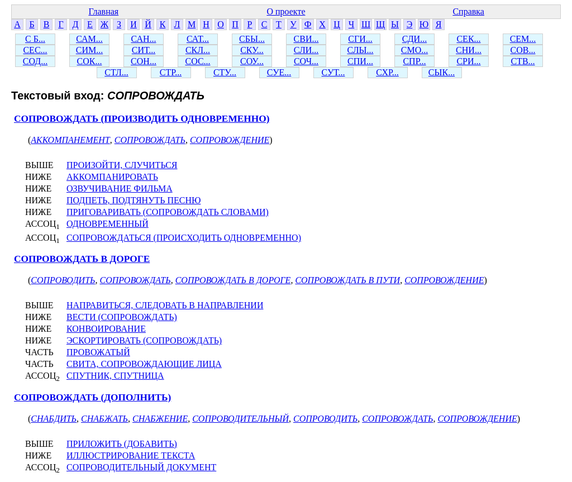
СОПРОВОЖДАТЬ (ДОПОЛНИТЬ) (92, 397)
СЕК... (468, 39)
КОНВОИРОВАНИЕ (106, 328)
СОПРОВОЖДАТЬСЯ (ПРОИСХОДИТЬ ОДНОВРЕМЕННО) (183, 237)
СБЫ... (252, 39)
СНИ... (469, 50)
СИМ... (89, 50)
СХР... (387, 72)
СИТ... (143, 50)
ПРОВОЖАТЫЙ (98, 352)
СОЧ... (306, 61)
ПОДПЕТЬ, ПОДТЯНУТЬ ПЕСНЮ (133, 200)
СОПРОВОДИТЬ (63, 280)
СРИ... (468, 61)
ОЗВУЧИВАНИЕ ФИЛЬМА (119, 188)
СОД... (35, 61)
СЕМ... (523, 39)
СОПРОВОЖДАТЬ (150, 140)
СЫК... (441, 72)
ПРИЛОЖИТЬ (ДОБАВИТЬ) (121, 443)
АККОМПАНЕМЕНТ (70, 140)
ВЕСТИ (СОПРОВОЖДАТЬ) (121, 317)
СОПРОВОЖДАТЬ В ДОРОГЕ (82, 259)
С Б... (35, 39)
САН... (143, 39)
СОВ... (523, 50)
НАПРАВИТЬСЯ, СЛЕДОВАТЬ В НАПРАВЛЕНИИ (164, 305)
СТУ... (224, 72)
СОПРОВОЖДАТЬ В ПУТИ (347, 280)
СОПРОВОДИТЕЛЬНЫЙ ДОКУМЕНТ (141, 467)
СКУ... (252, 50)
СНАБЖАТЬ (104, 418)
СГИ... (360, 39)
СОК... (89, 61)
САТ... (198, 39)
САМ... (89, 39)
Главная (103, 11)
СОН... (143, 61)
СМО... (414, 50)
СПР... (414, 61)
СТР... (171, 72)
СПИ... (360, 61)
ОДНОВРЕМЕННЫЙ (107, 223)
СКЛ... (197, 50)
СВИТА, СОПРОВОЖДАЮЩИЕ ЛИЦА (144, 364)
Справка (468, 11)
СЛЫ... (360, 50)
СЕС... (35, 50)
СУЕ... (279, 72)
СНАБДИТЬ (54, 418)
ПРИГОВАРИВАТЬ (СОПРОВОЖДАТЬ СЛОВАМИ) (167, 212)
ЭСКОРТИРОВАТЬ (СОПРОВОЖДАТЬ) (144, 340)
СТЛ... (116, 72)
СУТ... (333, 72)
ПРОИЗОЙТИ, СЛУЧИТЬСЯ (122, 165)
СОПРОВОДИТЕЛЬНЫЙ (240, 418)
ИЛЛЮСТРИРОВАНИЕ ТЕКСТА (130, 455)
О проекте (285, 11)
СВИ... (306, 39)
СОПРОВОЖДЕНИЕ (229, 140)
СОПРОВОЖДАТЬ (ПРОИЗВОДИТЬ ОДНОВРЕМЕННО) (142, 118)
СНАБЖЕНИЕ (160, 418)
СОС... (197, 61)
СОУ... (252, 61)
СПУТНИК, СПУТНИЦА (115, 375)
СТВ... (523, 61)
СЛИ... (306, 50)
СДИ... (414, 39)
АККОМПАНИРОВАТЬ (112, 177)
